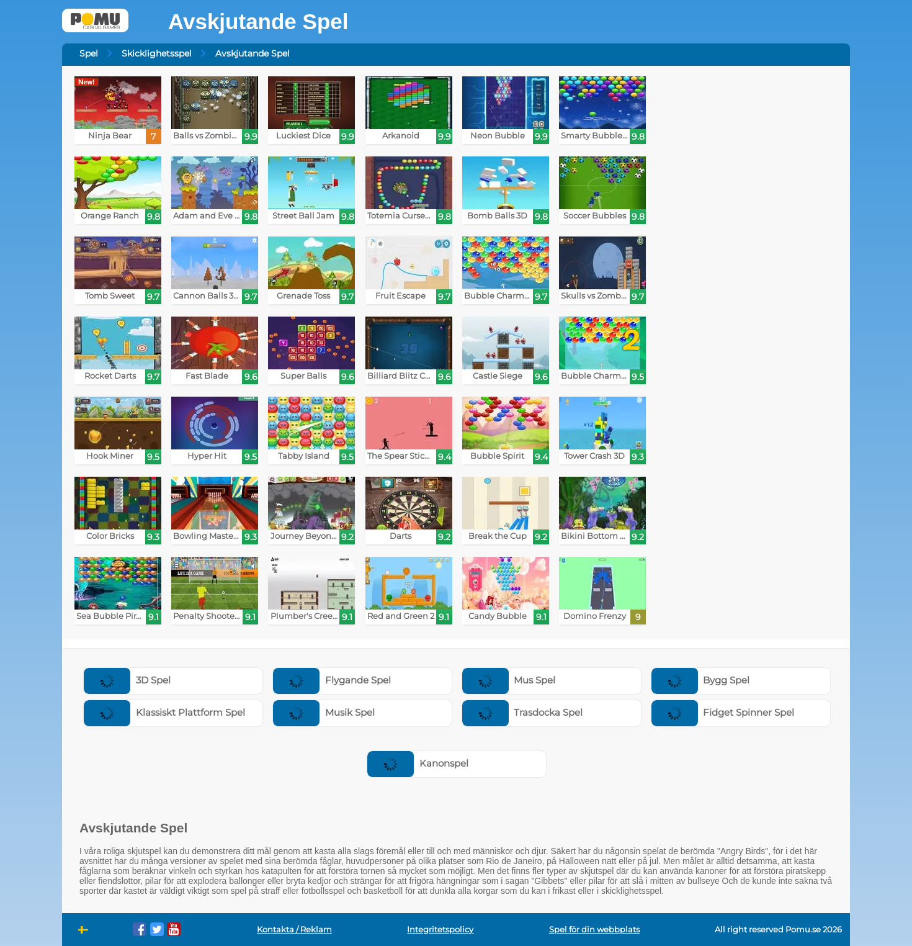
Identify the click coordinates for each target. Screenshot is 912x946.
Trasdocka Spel (522, 712)
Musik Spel (324, 712)
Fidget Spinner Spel (723, 712)
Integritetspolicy (440, 929)
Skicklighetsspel (157, 53)
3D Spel (127, 680)
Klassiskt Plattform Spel (164, 712)
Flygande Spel (332, 680)
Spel (88, 53)
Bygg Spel (700, 680)
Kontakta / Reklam (294, 929)
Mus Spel (509, 680)
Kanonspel (417, 763)
